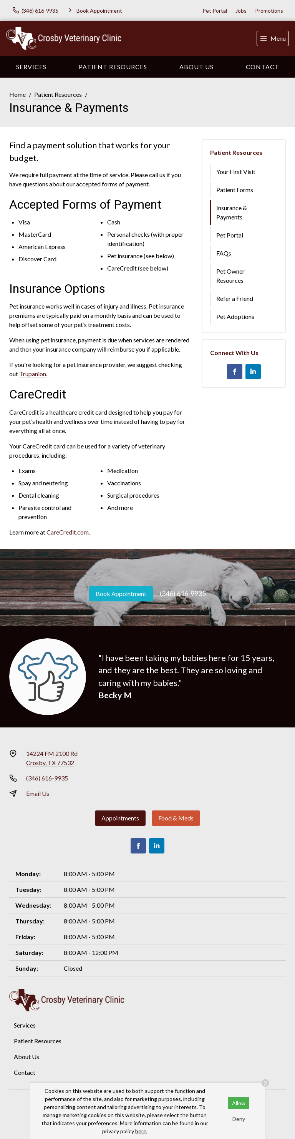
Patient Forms (234, 189)
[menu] (273, 38)
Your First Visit (235, 171)
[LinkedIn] (253, 371)
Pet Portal (214, 10)
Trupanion (32, 373)
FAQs (223, 253)
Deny (238, 1119)
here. (141, 1131)
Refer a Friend (234, 298)
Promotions (269, 10)
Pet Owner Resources (230, 275)
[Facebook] (234, 371)
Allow (238, 1103)
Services (31, 66)
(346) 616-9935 (183, 593)
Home (17, 94)
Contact (262, 66)
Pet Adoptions (235, 316)
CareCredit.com (67, 532)
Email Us (37, 793)
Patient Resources (113, 66)
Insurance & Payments (231, 212)
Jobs (241, 10)
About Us (196, 66)
